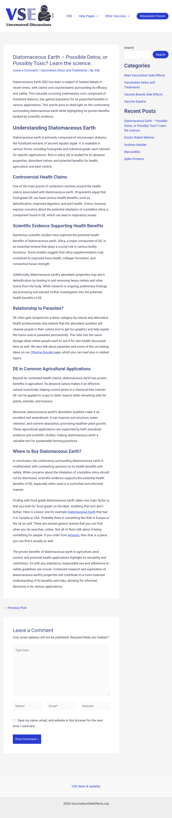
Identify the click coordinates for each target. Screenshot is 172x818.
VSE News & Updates (86, 786)
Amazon (73, 535)
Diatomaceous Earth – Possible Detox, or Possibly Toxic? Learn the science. (146, 124)
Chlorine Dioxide (42, 352)
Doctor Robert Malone (139, 137)
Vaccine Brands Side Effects (143, 94)
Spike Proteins (134, 157)
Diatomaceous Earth (82, 512)
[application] (97, 16)
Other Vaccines (117, 16)
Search (129, 47)
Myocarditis (132, 151)
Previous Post (15, 607)
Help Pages (89, 16)
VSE (70, 16)
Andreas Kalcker (135, 143)
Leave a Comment (25, 70)
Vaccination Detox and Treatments (65, 70)
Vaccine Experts (135, 101)
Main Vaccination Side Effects (145, 75)
